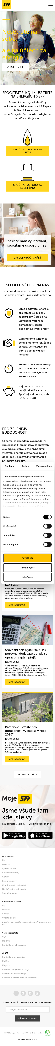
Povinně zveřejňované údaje (15, 969)
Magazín (6, 965)
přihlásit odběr (27, 1018)
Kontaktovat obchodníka (14, 945)
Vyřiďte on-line (9, 868)
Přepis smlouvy (9, 881)
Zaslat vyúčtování (27, 257)
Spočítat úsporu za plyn (27, 151)
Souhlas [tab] (9, 466)
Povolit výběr (27, 567)
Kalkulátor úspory (10, 872)
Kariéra (5, 961)
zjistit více (15, 67)
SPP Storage (9, 1033)
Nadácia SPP (22, 1033)
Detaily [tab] (25, 466)
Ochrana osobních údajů (14, 973)
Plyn (4, 860)
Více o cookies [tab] (44, 466)
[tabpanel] (27, 48)
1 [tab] (6, 19)
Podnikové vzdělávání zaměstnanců (19, 977)
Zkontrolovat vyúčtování (14, 885)
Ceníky (5, 877)
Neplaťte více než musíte (14, 889)
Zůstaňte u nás (9, 893)
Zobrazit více (27, 774)
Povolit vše (27, 558)
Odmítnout (27, 577)
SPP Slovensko (36, 1033)
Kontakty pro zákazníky (13, 957)
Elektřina (6, 864)
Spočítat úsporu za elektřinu (27, 186)
